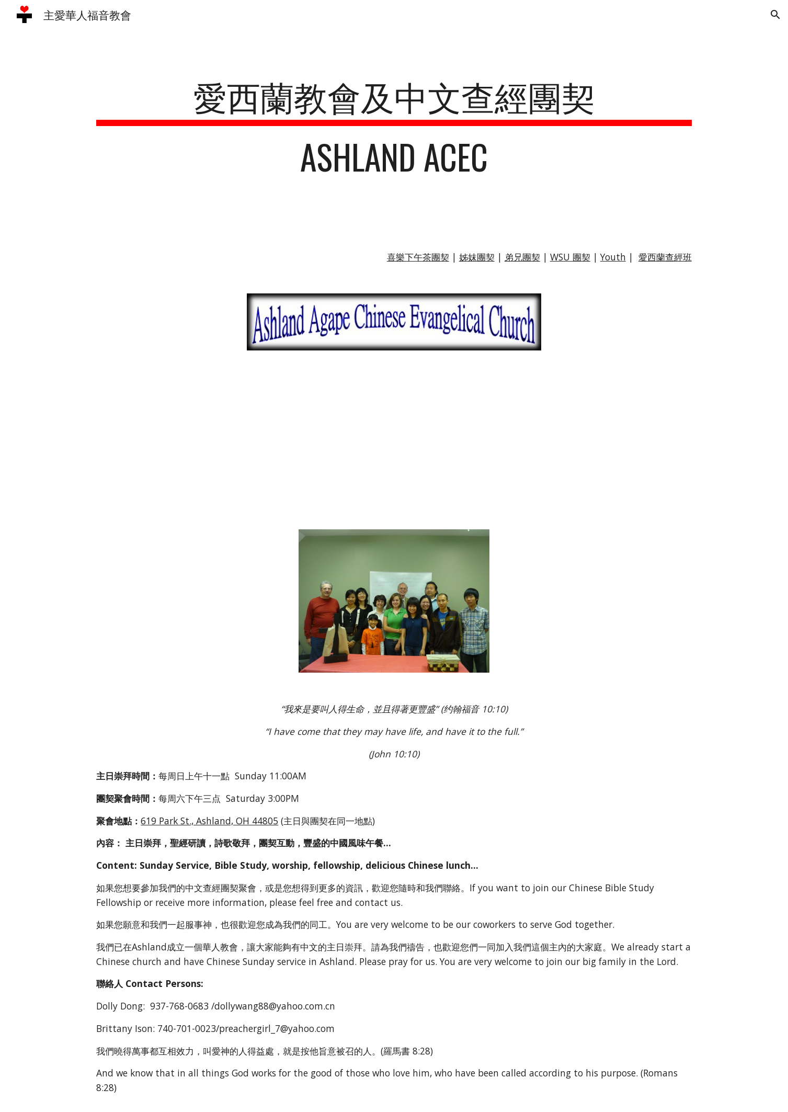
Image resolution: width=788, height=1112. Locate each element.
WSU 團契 (570, 257)
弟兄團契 (522, 257)
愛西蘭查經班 (665, 257)
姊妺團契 (477, 257)
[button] (775, 14)
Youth (613, 257)
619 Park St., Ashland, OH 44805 (209, 820)
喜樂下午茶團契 (418, 257)
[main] (393, 131)
